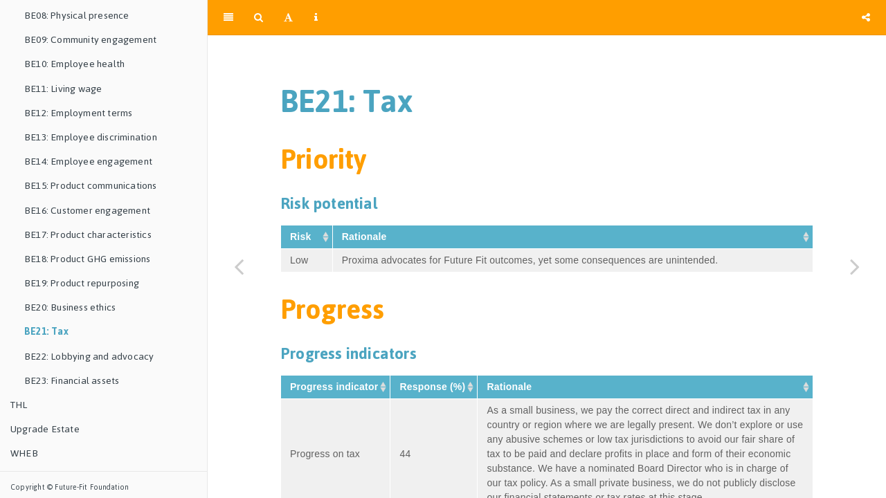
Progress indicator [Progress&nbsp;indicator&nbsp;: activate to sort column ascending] (335, 386)
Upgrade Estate (45, 429)
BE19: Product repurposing (81, 283)
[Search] (258, 17)
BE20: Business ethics (70, 307)
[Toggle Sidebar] (228, 17)
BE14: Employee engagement (88, 161)
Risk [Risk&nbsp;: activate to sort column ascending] (302, 236)
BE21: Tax (46, 331)
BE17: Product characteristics (88, 234)
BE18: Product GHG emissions (87, 259)
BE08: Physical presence (76, 15)
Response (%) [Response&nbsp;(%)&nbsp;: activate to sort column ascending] (433, 386)
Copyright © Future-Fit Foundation (69, 487)
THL (19, 405)
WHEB (24, 453)
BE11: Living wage (63, 89)
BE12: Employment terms (78, 113)
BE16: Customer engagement (87, 210)
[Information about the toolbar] (316, 17)
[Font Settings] (288, 17)
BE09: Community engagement (90, 39)
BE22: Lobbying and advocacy (89, 356)
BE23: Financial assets (71, 380)
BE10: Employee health (74, 64)
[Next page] (855, 266)
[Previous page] (239, 266)
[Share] (865, 17)
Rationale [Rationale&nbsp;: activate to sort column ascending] (366, 236)
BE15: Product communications (90, 185)
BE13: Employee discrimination (90, 137)
